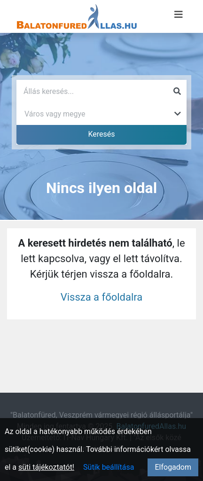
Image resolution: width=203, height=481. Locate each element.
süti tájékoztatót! (46, 467)
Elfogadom (173, 467)
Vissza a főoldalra (102, 297)
